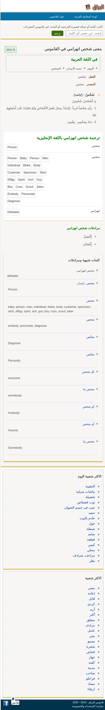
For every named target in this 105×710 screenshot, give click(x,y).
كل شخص (88, 371)
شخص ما (88, 389)
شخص (90, 283)
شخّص (90, 336)
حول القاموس (56, 16)
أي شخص (88, 406)
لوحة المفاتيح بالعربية (85, 16)
